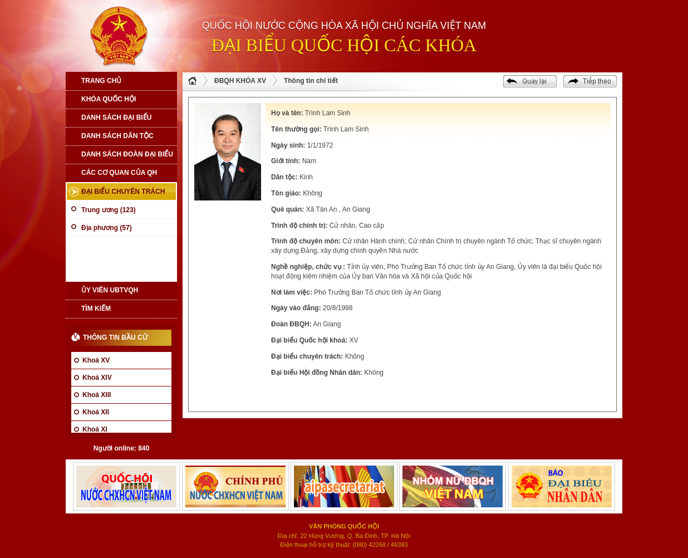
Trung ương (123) (108, 210)
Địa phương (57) (106, 228)
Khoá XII (95, 412)
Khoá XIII (96, 395)
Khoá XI (94, 429)
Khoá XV (96, 360)
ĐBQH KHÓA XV (240, 81)
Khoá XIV (97, 377)
